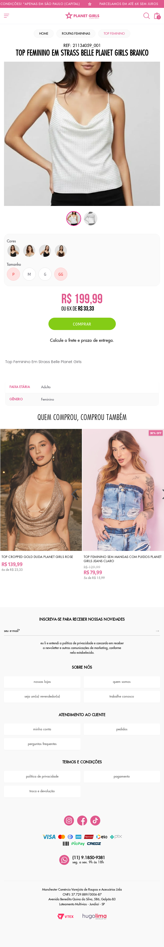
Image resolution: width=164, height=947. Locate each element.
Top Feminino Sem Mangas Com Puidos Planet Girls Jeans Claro (115, 555)
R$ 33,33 (86, 309)
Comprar (82, 323)
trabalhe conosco (122, 693)
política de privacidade (42, 773)
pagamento (122, 773)
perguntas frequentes (42, 740)
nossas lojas (42, 678)
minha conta (42, 725)
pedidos (121, 725)
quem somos (122, 678)
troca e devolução (42, 788)
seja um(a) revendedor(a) (42, 693)
